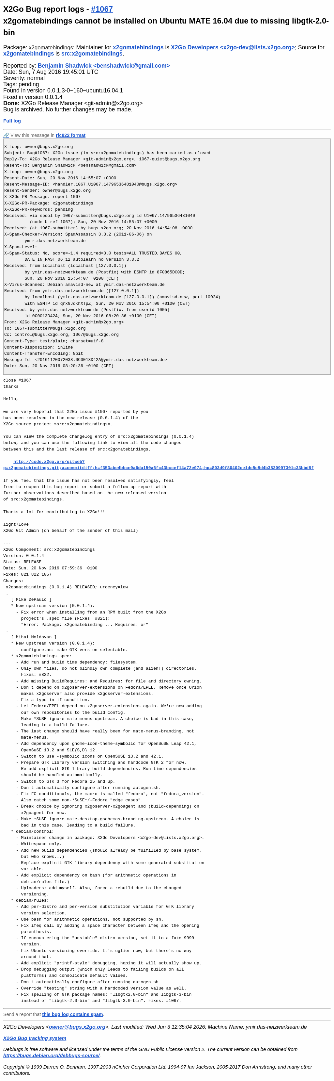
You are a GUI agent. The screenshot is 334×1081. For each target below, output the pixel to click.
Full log (12, 120)
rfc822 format (70, 135)
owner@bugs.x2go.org (77, 1027)
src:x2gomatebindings (92, 53)
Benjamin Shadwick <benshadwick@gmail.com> (104, 65)
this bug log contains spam (72, 1014)
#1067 (102, 9)
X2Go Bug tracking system (34, 1038)
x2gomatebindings (51, 47)
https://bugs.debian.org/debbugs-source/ (51, 1055)
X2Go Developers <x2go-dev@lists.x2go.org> (233, 47)
